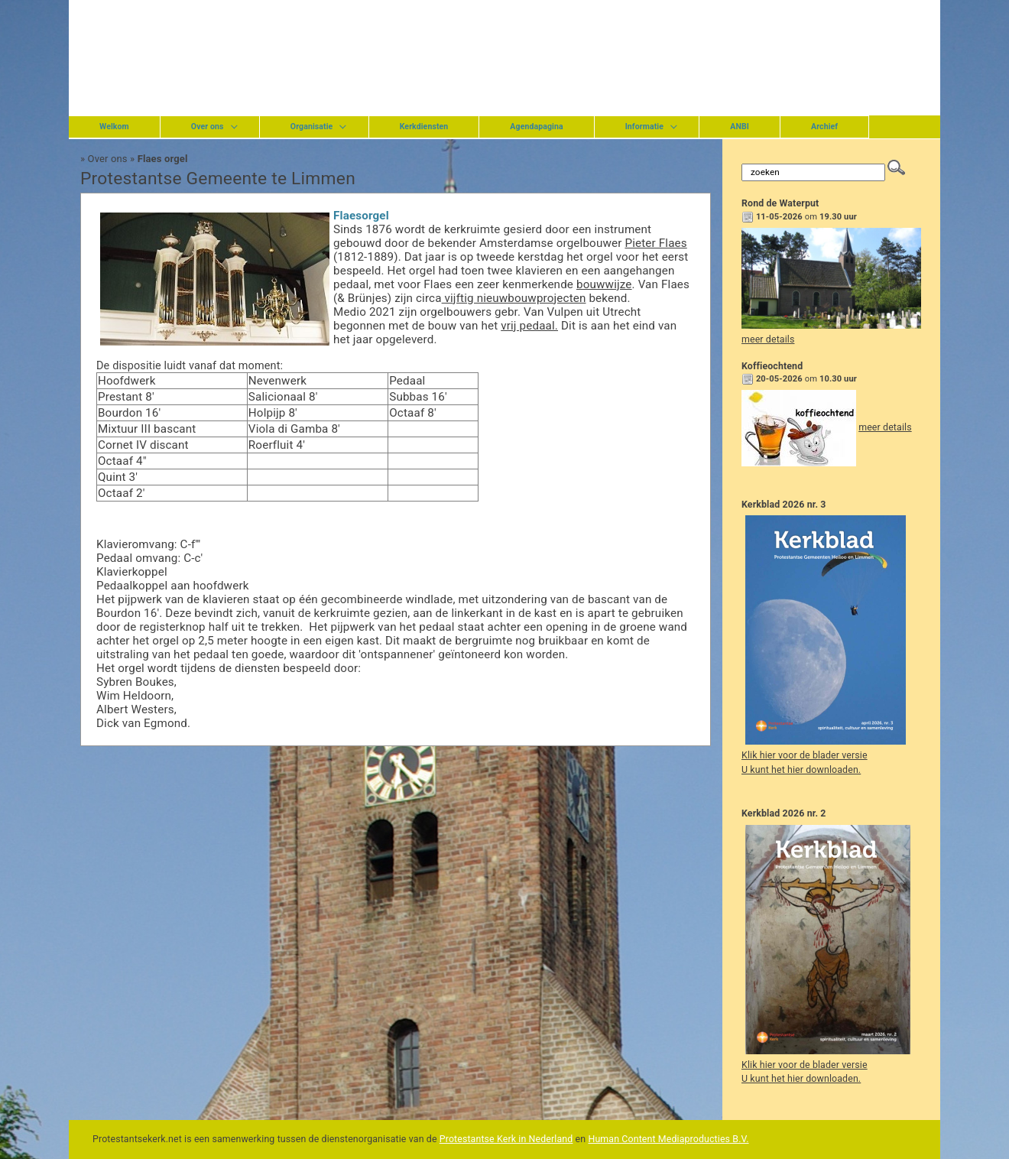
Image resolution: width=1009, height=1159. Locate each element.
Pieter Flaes (655, 243)
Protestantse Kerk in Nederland (506, 1139)
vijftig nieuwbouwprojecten (514, 298)
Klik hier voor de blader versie (804, 755)
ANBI (739, 126)
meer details (767, 339)
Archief (824, 126)
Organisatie (311, 126)
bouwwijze (604, 284)
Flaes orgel (163, 158)
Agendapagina (536, 126)
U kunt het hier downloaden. (801, 770)
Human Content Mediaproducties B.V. (668, 1139)
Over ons (207, 126)
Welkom (114, 126)
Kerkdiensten (424, 126)
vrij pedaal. (529, 326)
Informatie (644, 126)
